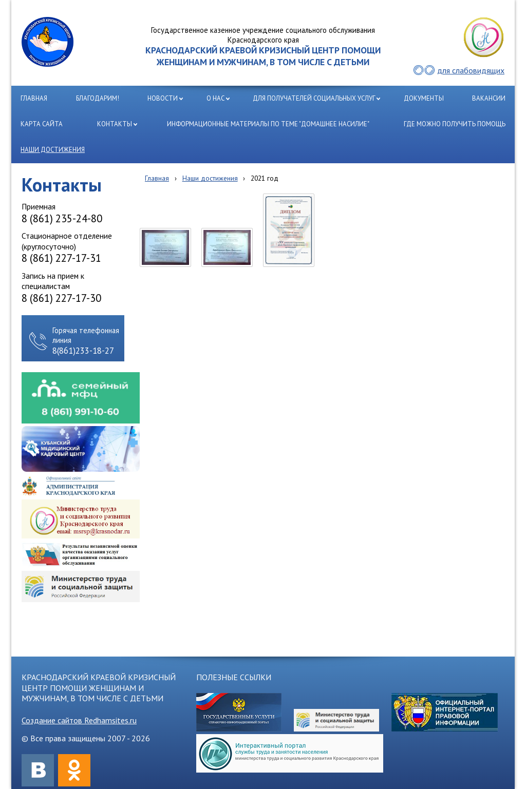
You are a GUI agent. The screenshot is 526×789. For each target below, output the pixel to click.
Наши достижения (210, 178)
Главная (157, 178)
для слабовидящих (470, 70)
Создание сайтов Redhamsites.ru (79, 720)
